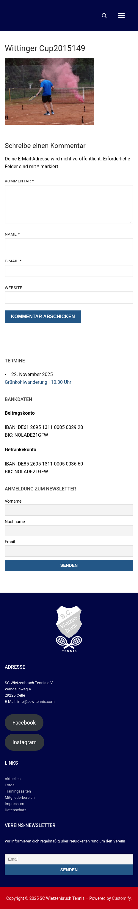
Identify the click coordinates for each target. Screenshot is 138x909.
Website (13, 287)
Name (12, 234)
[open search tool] (104, 15)
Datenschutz (15, 810)
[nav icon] (121, 16)
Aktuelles (13, 779)
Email (10, 541)
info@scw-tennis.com (35, 701)
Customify (121, 898)
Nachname (15, 521)
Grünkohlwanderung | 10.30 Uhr (38, 382)
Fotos (10, 785)
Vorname (13, 501)
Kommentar (19, 181)
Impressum (14, 803)
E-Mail (13, 260)
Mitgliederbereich (19, 797)
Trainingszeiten (18, 791)
